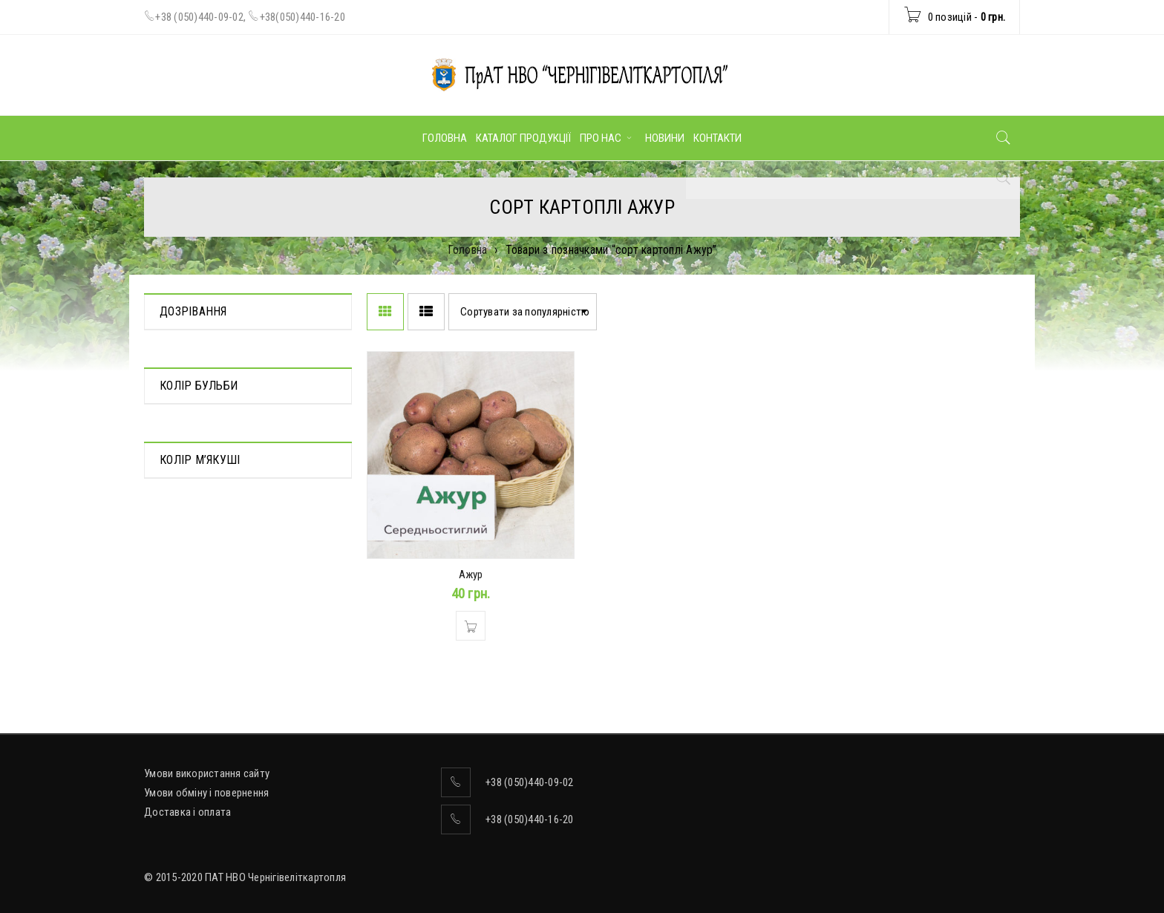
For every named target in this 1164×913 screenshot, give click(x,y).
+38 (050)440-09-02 (199, 17)
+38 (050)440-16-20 (529, 819)
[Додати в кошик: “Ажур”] (470, 626)
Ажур (471, 574)
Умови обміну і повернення (206, 792)
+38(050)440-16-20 (302, 17)
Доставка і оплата (187, 812)
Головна (468, 250)
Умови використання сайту (206, 773)
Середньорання (196, 352)
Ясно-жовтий (191, 585)
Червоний (182, 469)
